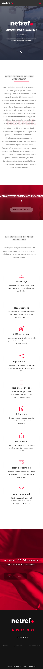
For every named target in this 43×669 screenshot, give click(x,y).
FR (27, 666)
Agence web (24, 528)
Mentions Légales (21, 666)
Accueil (18, 528)
